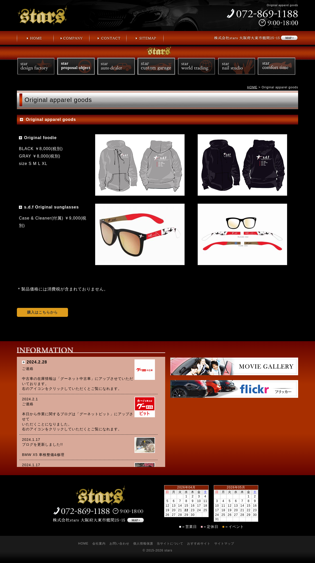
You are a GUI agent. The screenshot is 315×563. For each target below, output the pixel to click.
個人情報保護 (143, 543)
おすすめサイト (198, 543)
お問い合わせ (119, 543)
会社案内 (99, 543)
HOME (252, 87)
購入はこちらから (42, 312)
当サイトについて (170, 543)
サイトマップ (224, 543)
